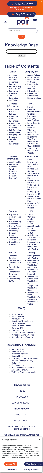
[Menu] (35, 20)
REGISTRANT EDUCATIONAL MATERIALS (21, 435)
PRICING (21, 391)
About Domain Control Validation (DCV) (33, 229)
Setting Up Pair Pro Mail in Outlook (33, 205)
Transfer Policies (13, 257)
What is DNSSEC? (31, 131)
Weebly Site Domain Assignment (32, 283)
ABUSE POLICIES (21, 421)
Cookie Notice (11, 469)
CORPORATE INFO (21, 415)
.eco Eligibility (15, 162)
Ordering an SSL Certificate (33, 236)
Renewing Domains (13, 92)
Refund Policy (15, 86)
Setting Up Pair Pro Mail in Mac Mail (34, 198)
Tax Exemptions (14, 96)
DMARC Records (31, 126)
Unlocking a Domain (14, 243)
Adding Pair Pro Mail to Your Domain (34, 175)
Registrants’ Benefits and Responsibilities (34, 95)
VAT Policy (13, 100)
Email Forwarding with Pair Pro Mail (32, 163)
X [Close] (39, 440)
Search (22, 55)
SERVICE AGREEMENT (21, 403)
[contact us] (5, 21)
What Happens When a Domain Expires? (13, 173)
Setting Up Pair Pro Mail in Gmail (33, 187)
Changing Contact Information (14, 118)
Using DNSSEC (34, 146)
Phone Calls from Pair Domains (32, 86)
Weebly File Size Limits (32, 266)
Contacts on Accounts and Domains (15, 125)
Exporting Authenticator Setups (15, 216)
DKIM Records (33, 123)
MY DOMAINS (21, 397)
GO (21, 37)
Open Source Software (33, 80)
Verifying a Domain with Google (32, 150)
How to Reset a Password (15, 227)
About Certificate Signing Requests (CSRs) (31, 219)
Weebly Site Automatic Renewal (32, 271)
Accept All (10, 464)
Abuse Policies (33, 75)
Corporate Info (33, 77)
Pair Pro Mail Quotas (32, 170)
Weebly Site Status (32, 302)
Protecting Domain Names (13, 232)
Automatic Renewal (13, 83)
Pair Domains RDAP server (15, 131)
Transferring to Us (19, 330)
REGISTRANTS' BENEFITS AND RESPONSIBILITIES (21, 428)
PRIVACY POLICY (21, 409)
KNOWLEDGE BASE (21, 385)
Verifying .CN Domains (15, 135)
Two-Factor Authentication (15, 238)
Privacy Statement (32, 469)
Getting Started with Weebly (33, 257)
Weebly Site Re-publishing (34, 298)
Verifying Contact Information (14, 141)
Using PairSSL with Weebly (33, 248)
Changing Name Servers (33, 119)
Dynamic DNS (33, 134)
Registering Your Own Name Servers (33, 139)
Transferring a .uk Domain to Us (15, 262)
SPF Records (32, 144)
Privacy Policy (33, 91)
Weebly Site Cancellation (32, 277)
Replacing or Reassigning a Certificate (33, 242)
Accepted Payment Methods (13, 77)
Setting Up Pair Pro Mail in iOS (33, 193)
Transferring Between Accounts (14, 274)
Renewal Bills (15, 89)
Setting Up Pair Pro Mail (33, 181)
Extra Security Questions (15, 222)
